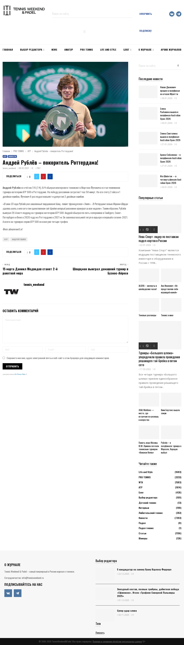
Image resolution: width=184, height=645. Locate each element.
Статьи (142, 533)
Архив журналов (171, 49)
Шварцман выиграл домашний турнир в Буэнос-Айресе (100, 271)
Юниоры (143, 538)
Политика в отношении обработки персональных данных (117, 641)
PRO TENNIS (86, 49)
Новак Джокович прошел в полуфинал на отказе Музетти (170, 90)
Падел (142, 523)
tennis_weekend (9, 168)
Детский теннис (147, 502)
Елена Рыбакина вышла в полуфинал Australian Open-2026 (170, 113)
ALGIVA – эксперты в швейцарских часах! (148, 287)
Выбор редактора (31, 49)
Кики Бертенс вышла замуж (170, 411)
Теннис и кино (167, 315)
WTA (141, 482)
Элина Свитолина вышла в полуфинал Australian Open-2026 (170, 136)
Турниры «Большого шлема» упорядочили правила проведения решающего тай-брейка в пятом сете (159, 359)
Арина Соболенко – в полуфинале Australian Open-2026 (170, 158)
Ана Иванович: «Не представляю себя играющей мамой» (169, 289)
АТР (4, 156)
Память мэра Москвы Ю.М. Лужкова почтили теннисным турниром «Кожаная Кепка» (149, 447)
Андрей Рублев (19, 239)
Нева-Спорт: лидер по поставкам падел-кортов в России (159, 238)
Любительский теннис (151, 513)
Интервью (144, 508)
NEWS (54, 49)
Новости (12, 156)
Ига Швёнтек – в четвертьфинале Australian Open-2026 (170, 179)
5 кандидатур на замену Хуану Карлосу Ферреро (144, 569)
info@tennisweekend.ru (33, 578)
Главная (8, 49)
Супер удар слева (127, 610)
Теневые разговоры (147, 315)
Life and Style (108, 49)
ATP (6, 239)
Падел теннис (146, 528)
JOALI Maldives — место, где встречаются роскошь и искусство (149, 415)
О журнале (145, 49)
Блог (126, 49)
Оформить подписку (145, 22)
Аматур (68, 49)
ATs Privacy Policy (20, 374)
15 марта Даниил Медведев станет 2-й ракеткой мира (30, 271)
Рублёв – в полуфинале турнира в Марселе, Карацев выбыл (171, 447)
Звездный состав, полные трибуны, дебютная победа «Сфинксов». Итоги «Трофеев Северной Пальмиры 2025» (148, 592)
